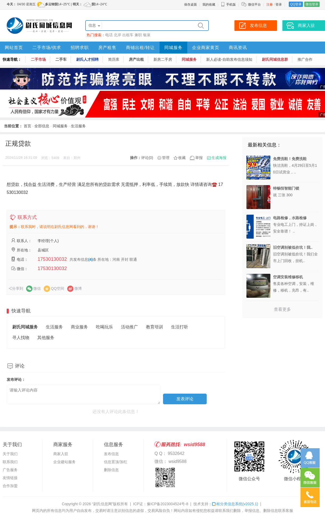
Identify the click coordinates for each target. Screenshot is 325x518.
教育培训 (154, 327)
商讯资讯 (238, 47)
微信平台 (254, 4)
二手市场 (38, 59)
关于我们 (10, 454)
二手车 (61, 59)
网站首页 (14, 47)
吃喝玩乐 (104, 327)
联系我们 (10, 462)
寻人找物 (20, 337)
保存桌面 (190, 4)
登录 (278, 4)
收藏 (182, 158)
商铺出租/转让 (140, 47)
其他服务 (45, 337)
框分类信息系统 (235, 504)
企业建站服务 (64, 462)
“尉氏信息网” (102, 504)
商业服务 (79, 327)
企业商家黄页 (205, 47)
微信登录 (312, 4)
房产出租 (136, 59)
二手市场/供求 (46, 47)
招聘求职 (80, 47)
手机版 (228, 4)
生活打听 (179, 327)
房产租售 (107, 47)
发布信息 (111, 454)
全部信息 (41, 126)
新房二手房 (162, 59)
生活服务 (78, 126)
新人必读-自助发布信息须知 (229, 59)
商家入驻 (60, 454)
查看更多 (282, 309)
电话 (109, 35)
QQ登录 (296, 4)
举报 (199, 158)
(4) (90, 259)
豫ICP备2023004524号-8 (167, 504)
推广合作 (305, 59)
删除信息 (111, 470)
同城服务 (173, 47)
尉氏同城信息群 (275, 59)
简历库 (113, 59)
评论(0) (147, 158)
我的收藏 (208, 4)
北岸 (117, 35)
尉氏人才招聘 (87, 59)
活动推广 (129, 327)
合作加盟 (10, 486)
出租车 (127, 35)
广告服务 (10, 470)
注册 (269, 4)
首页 (27, 126)
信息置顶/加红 (115, 462)
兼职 (138, 35)
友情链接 (10, 478)
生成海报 (219, 158)
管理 (165, 158)
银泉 (147, 35)
